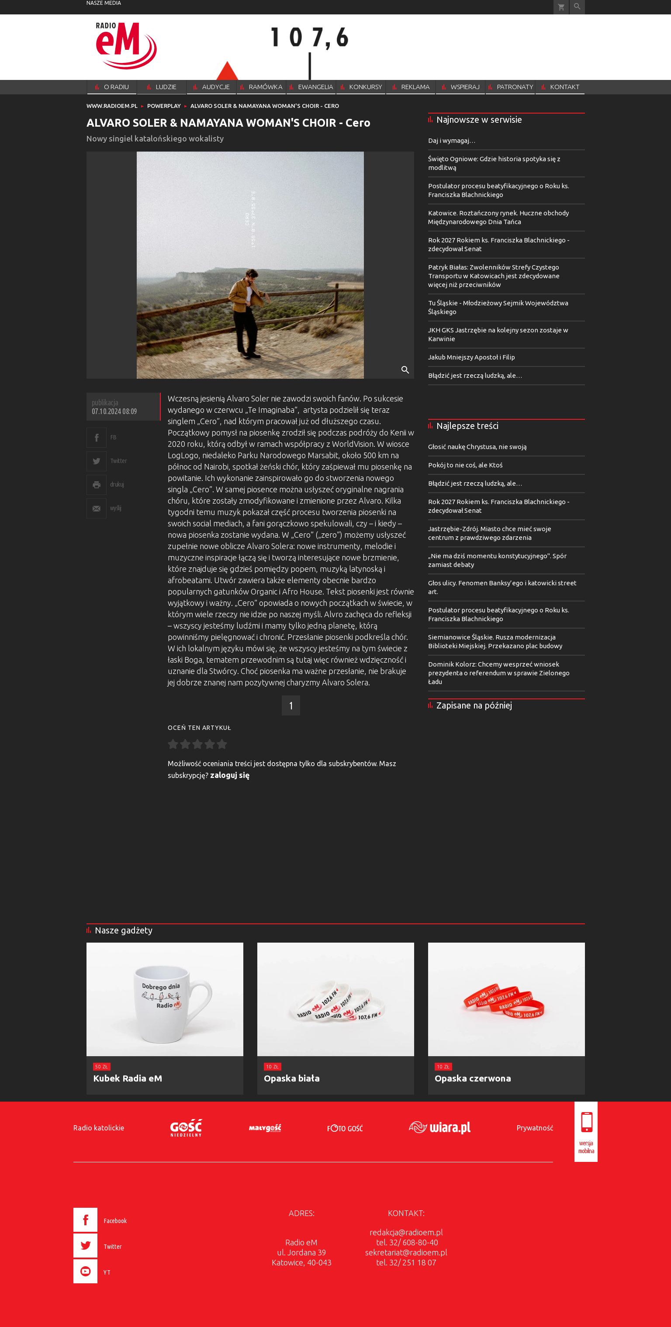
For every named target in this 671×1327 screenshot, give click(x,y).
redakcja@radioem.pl (406, 1232)
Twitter (118, 460)
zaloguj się (230, 775)
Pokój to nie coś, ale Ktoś (465, 465)
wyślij (115, 507)
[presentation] (118, 1284)
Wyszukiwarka (577, 7)
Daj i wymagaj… (452, 140)
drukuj (117, 484)
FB (113, 437)
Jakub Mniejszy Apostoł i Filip (471, 357)
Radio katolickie (98, 1128)
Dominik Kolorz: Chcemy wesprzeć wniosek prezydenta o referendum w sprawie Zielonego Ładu (499, 672)
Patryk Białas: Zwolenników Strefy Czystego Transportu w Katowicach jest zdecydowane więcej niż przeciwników (494, 275)
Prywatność (535, 1128)
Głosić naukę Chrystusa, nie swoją (477, 446)
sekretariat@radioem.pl (406, 1252)
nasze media (103, 3)
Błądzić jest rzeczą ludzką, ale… (475, 375)
